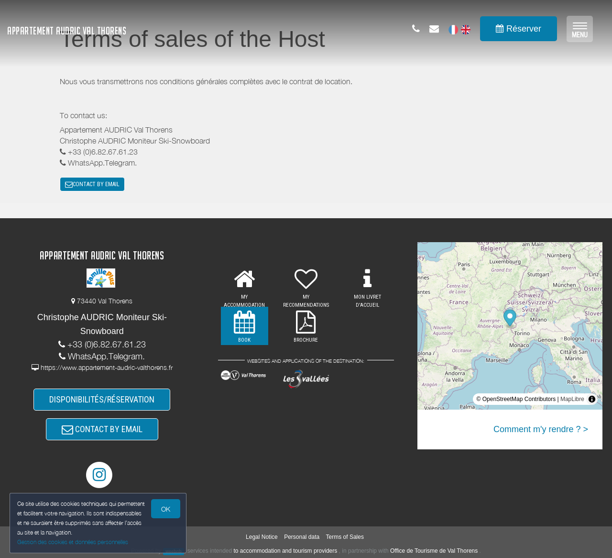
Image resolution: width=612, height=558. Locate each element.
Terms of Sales (345, 537)
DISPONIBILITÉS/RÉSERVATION (101, 399)
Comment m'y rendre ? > (540, 429)
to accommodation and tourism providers (286, 550)
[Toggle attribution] (592, 399)
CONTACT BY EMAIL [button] (92, 184)
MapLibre (572, 399)
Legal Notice (262, 537)
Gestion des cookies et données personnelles (72, 542)
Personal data (301, 537)
